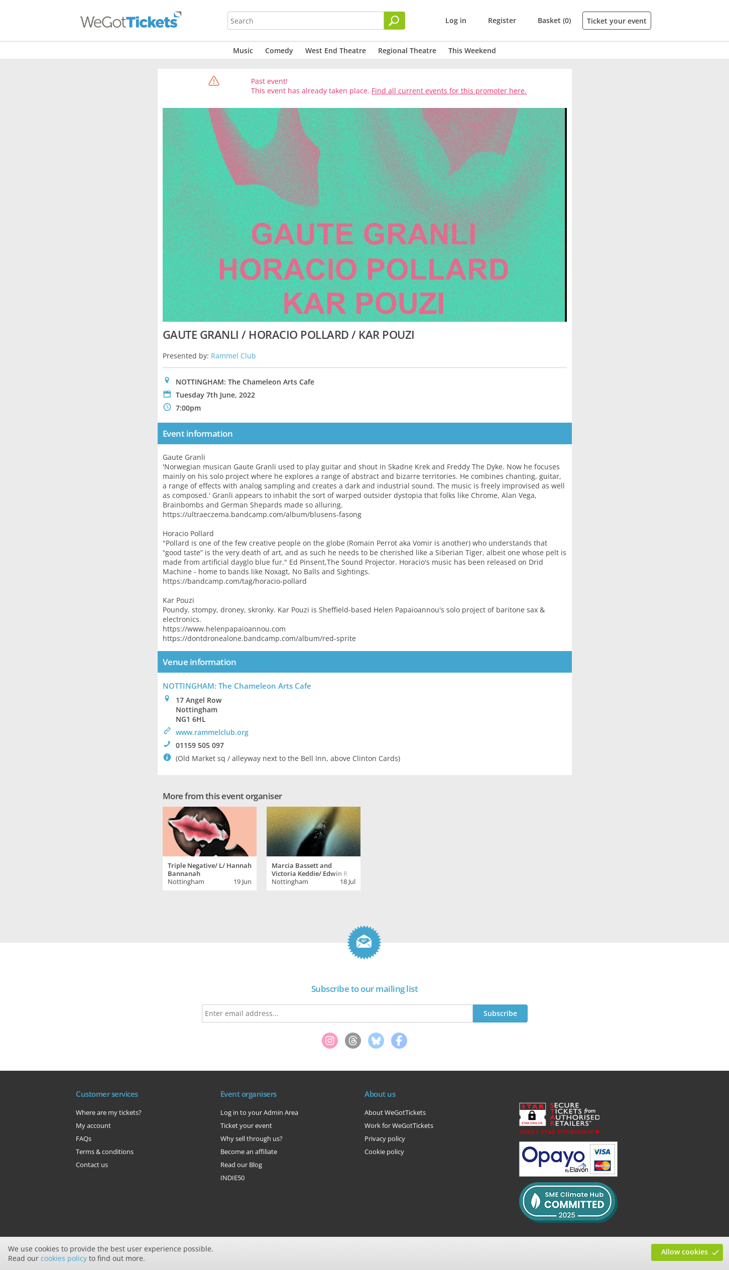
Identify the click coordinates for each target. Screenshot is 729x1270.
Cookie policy (384, 1151)
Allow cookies (684, 1251)
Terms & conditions (105, 1151)
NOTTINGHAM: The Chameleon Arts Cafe (237, 686)
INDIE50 (232, 1177)
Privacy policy (385, 1138)
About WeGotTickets (395, 1112)
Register (502, 20)
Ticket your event (617, 21)
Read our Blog (241, 1164)
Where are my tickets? (109, 1112)
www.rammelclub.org (212, 732)
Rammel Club (233, 355)
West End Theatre (335, 50)
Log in (455, 20)
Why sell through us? (251, 1138)
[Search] (394, 21)
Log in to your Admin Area (259, 1112)
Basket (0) (554, 20)
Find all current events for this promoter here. (449, 90)
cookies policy (64, 1258)
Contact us (92, 1164)
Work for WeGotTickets (399, 1125)
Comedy (279, 50)
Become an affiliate (248, 1151)
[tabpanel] (210, 847)
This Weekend (472, 50)
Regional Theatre (407, 50)
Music (243, 50)
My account (93, 1125)
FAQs (83, 1138)
